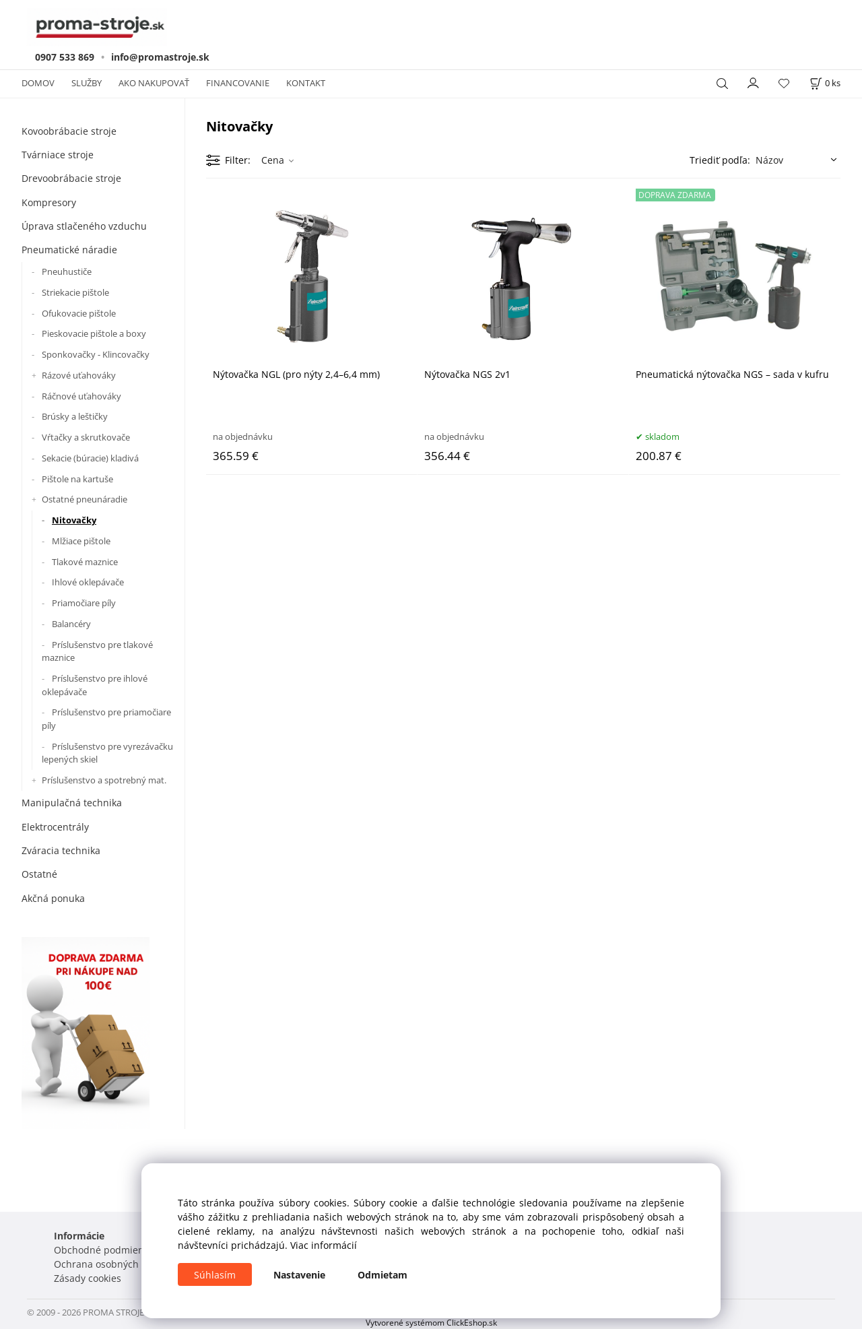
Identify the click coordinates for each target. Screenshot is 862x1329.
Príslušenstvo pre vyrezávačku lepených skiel (107, 753)
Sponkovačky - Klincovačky (96, 354)
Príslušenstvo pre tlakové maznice (97, 651)
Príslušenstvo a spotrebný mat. (104, 780)
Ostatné (39, 874)
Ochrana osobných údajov (113, 1264)
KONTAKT (305, 83)
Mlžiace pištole (81, 541)
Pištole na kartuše (77, 479)
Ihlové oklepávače (88, 582)
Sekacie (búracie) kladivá (90, 458)
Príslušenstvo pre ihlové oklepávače (94, 685)
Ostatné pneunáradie (84, 499)
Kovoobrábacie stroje (69, 131)
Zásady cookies (87, 1278)
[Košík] (824, 83)
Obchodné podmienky (104, 1249)
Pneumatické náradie (69, 249)
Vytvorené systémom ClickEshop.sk (431, 1322)
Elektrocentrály (55, 826)
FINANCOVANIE (237, 83)
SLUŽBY (86, 83)
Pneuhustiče (67, 271)
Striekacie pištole (75, 292)
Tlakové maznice (85, 562)
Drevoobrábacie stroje (71, 178)
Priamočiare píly (84, 603)
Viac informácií (323, 1245)
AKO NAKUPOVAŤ (154, 83)
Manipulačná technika (72, 802)
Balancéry (71, 624)
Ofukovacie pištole (79, 313)
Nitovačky (74, 520)
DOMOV (38, 83)
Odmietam (382, 1274)
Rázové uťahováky (79, 375)
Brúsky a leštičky (75, 416)
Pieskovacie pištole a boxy (94, 333)
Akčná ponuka (53, 898)
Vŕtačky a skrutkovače (86, 437)
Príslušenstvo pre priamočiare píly (106, 719)
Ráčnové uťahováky (81, 396)
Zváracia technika (61, 850)
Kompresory (49, 202)
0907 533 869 (64, 57)
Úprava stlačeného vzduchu (84, 226)
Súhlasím (215, 1274)
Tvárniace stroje (58, 154)
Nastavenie (299, 1274)
